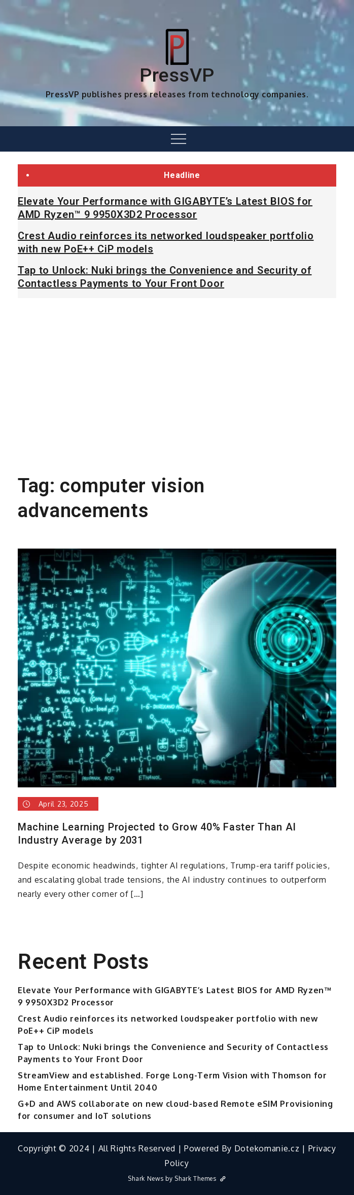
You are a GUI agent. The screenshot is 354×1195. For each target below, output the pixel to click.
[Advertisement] (177, 382)
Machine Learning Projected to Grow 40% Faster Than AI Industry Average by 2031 (157, 833)
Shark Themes (200, 1178)
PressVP (177, 75)
